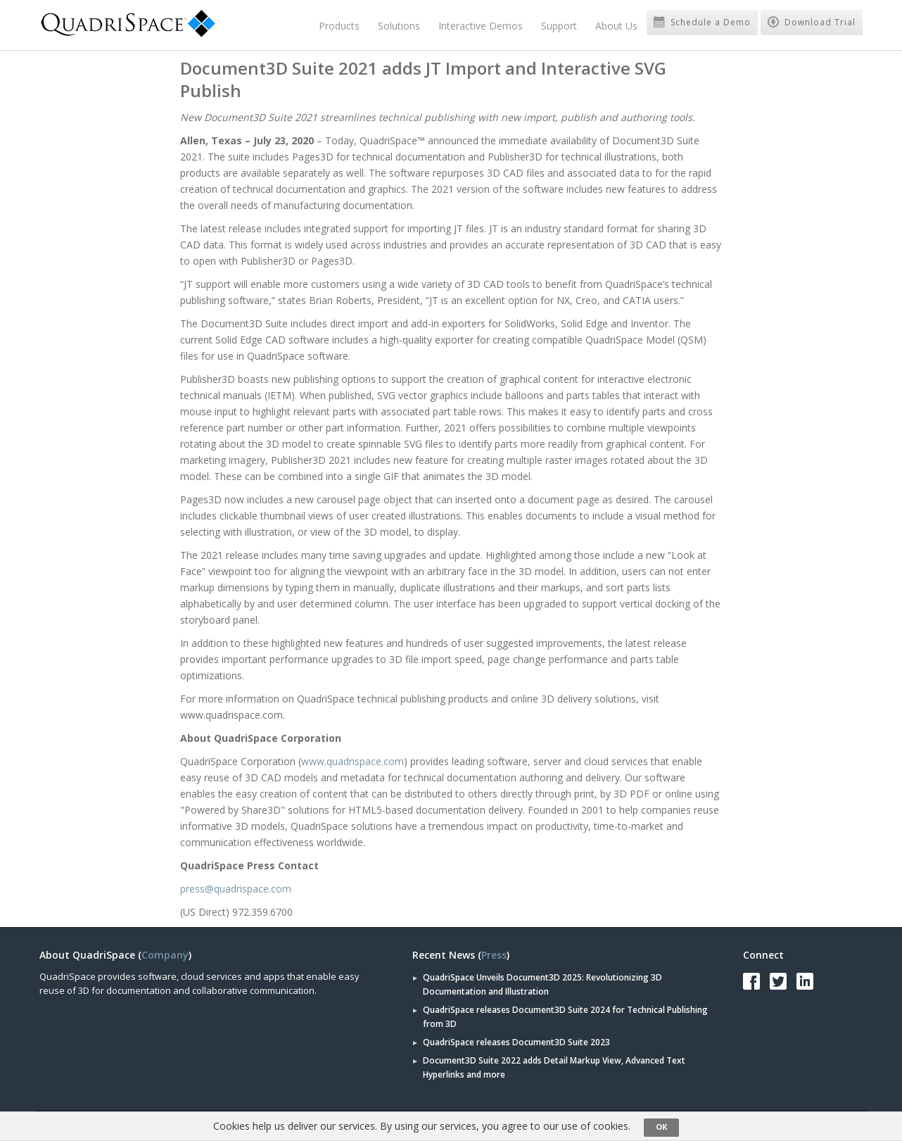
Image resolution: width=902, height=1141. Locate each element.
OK (661, 1126)
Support (559, 25)
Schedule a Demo (702, 22)
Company (165, 955)
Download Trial (812, 22)
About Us (616, 25)
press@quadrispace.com (235, 888)
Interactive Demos (480, 25)
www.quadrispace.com (352, 761)
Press (494, 955)
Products (339, 25)
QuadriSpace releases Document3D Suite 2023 (516, 1042)
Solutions (399, 25)
